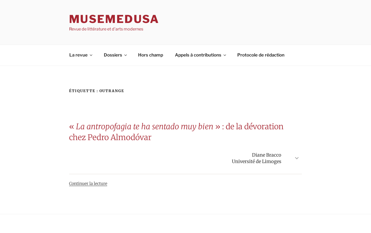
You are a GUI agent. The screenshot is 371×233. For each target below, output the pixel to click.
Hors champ (150, 55)
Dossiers (116, 55)
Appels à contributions (201, 55)
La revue (81, 55)
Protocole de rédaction (260, 55)
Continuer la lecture (88, 183)
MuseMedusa (114, 19)
